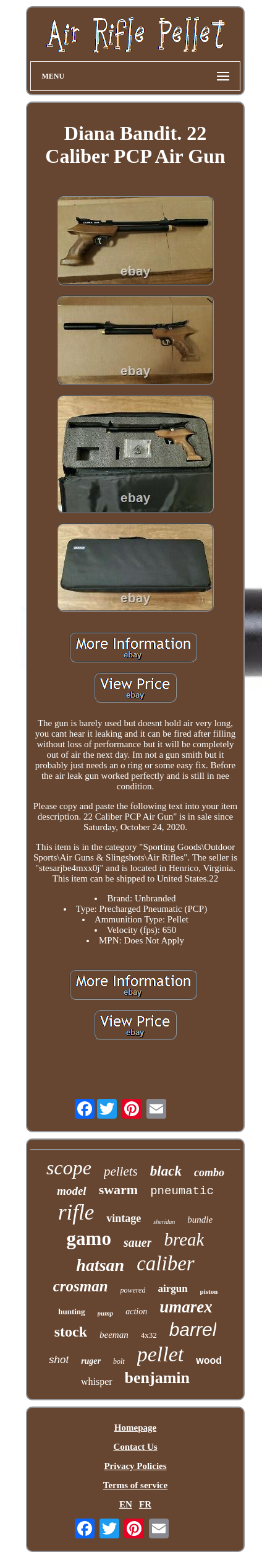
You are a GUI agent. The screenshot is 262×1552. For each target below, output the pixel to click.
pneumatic (182, 1191)
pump (106, 1313)
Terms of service (135, 1485)
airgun (172, 1288)
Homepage (135, 1428)
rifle (76, 1212)
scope (68, 1167)
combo (209, 1172)
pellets (121, 1171)
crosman (80, 1286)
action (136, 1311)
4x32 (149, 1335)
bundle (200, 1220)
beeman (114, 1335)
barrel (193, 1329)
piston (209, 1291)
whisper (96, 1381)
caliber (165, 1263)
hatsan (100, 1265)
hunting (71, 1311)
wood (209, 1360)
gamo (89, 1238)
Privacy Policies (135, 1466)
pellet (160, 1354)
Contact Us (135, 1447)
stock (70, 1332)
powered (133, 1290)
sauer (138, 1242)
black (166, 1171)
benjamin (157, 1378)
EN (125, 1504)
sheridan (164, 1221)
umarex (186, 1307)
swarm (118, 1189)
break (184, 1239)
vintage (123, 1218)
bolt (119, 1361)
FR (145, 1504)
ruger (91, 1361)
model (72, 1190)
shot (59, 1360)
